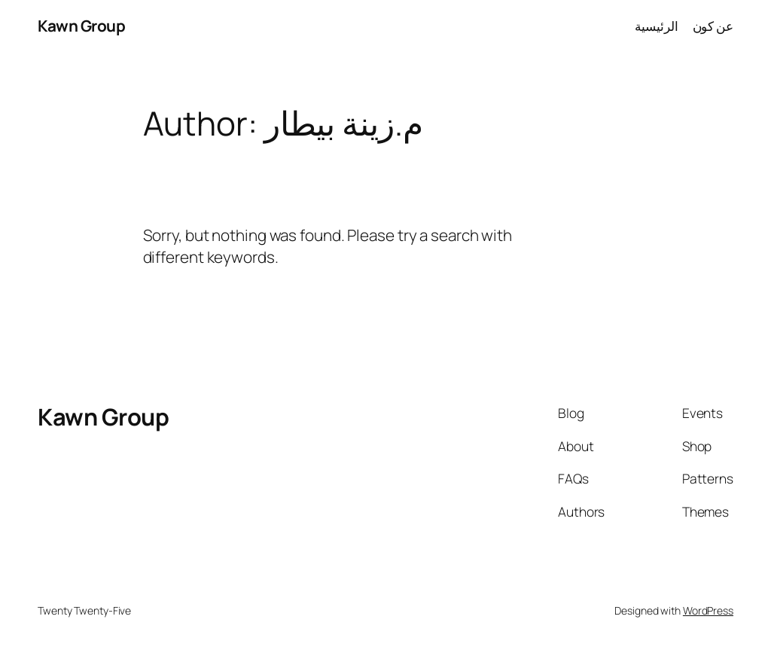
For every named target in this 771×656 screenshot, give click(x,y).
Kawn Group (81, 25)
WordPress (708, 610)
